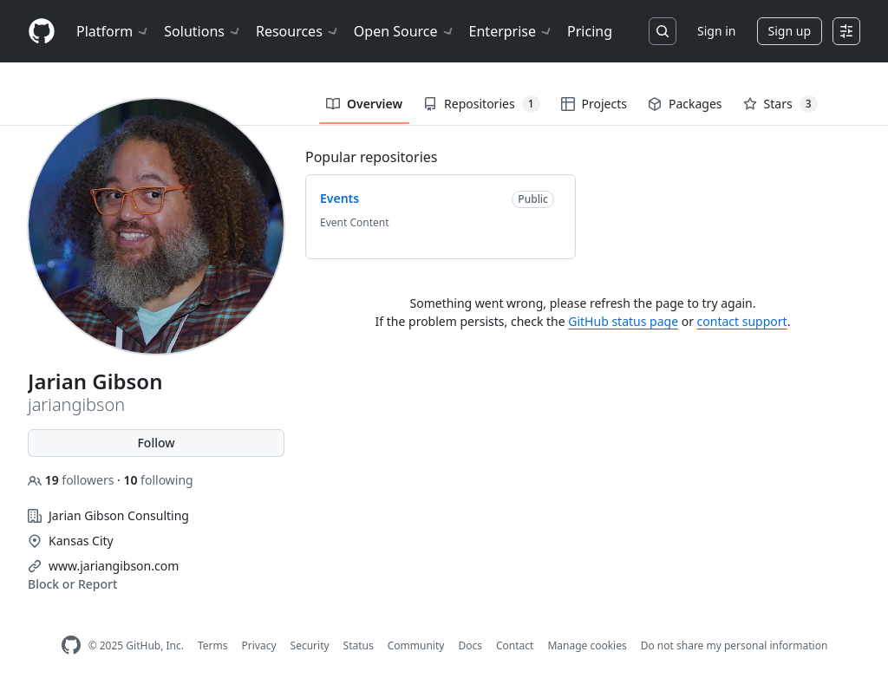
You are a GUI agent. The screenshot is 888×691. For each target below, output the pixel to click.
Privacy (259, 645)
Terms (213, 645)
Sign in (716, 31)
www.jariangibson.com (114, 565)
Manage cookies (586, 645)
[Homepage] (42, 31)
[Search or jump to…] (663, 31)
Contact (514, 645)
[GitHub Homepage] (71, 645)
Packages (685, 103)
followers (72, 480)
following (158, 480)
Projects (594, 103)
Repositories (481, 104)
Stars (780, 104)
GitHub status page (623, 321)
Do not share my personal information (734, 645)
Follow (155, 442)
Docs (470, 645)
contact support (742, 321)
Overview (364, 103)
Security (310, 645)
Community (416, 645)
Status (358, 645)
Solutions (203, 31)
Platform (113, 31)
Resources (298, 31)
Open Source (404, 31)
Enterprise (511, 31)
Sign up (789, 31)
